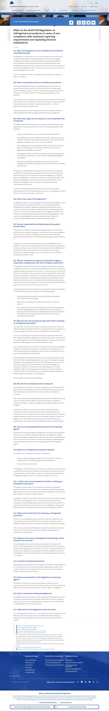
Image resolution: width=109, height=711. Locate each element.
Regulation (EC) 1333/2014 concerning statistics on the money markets (36, 649)
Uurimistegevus (63, 10)
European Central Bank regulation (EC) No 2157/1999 (32, 631)
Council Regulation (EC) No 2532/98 (27, 629)
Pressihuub (74, 10)
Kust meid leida (29, 672)
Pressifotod (28, 667)
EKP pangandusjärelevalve (89, 10)
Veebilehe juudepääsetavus (73, 669)
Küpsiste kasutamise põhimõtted (71, 665)
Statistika (47, 10)
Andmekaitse (69, 660)
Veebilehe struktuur (15, 676)
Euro (54, 10)
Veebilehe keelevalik (71, 671)
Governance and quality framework (25, 647)
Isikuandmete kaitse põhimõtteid (48, 702)
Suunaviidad (28, 665)
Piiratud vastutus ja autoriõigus (54, 660)
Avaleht (12, 13)
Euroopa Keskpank (73, 6)
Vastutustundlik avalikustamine (54, 665)
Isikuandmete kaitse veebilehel (74, 662)
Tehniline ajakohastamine (52, 662)
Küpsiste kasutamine (66, 702)
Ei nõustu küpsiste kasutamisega (77, 707)
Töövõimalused (94, 6)
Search (91, 3)
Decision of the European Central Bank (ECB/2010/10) (32, 633)
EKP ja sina (84, 6)
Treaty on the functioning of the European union (30, 625)
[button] (94, 3)
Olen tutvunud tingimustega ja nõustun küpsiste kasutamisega (32, 707)
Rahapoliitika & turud (17, 10)
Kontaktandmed (30, 670)
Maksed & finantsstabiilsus (34, 10)
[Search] (83, 3)
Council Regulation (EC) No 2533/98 (27, 627)
